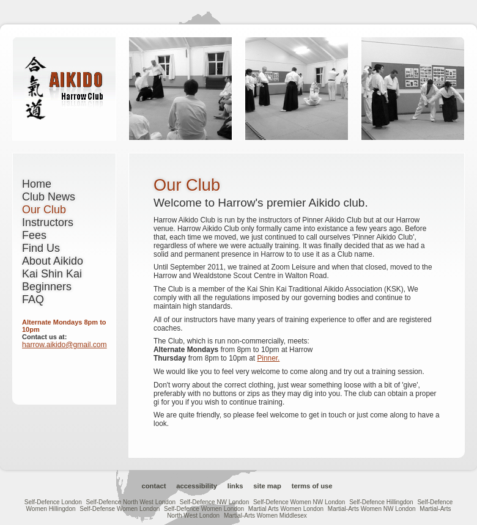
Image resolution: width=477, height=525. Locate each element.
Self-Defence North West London (131, 502)
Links (235, 486)
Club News (48, 197)
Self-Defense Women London (120, 508)
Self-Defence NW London (214, 502)
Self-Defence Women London (204, 508)
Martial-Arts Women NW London (372, 508)
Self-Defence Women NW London (299, 502)
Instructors (47, 222)
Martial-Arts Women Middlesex (265, 515)
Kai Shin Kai (52, 274)
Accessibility (196, 486)
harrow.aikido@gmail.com (64, 344)
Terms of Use (312, 486)
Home (36, 184)
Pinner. (268, 358)
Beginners (47, 287)
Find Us (41, 248)
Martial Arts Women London (286, 508)
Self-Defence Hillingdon (381, 502)
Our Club (44, 210)
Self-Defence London (53, 502)
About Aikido (52, 261)
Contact (153, 486)
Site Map (267, 486)
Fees (34, 235)
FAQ (33, 299)
